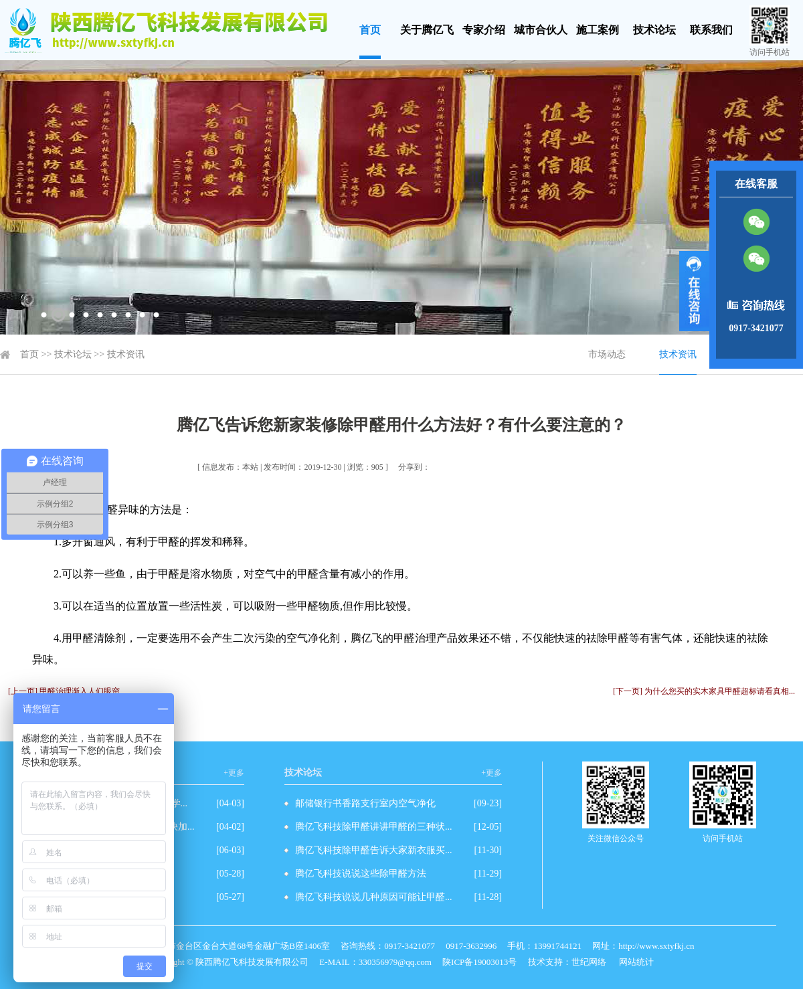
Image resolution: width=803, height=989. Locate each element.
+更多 (234, 773)
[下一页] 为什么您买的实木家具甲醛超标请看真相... (704, 691)
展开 (694, 291)
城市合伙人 (540, 29)
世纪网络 (588, 962)
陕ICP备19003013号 (479, 962)
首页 (370, 29)
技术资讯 (126, 354)
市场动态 (607, 354)
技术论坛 (654, 29)
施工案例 (597, 29)
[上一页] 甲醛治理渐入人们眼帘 (64, 691)
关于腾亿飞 (427, 29)
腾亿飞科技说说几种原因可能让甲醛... (373, 897)
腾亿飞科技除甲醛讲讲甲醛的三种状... (373, 827)
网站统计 (636, 962)
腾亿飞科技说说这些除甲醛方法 (360, 874)
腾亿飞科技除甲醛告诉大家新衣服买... (373, 850)
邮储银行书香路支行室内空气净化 (365, 803)
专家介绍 (483, 29)
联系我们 (711, 29)
